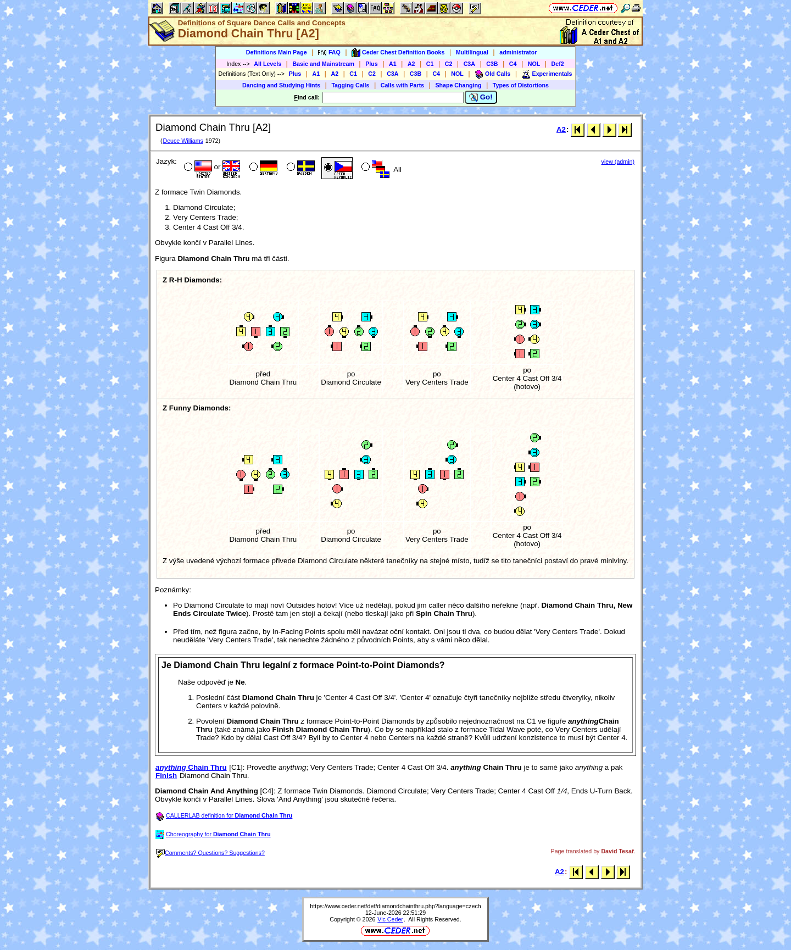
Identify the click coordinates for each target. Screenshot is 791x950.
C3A (469, 63)
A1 (393, 63)
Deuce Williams (183, 140)
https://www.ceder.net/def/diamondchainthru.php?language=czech (395, 906)
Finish (166, 775)
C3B (492, 63)
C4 (513, 63)
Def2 (558, 63)
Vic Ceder (390, 919)
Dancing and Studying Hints (281, 85)
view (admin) (617, 161)
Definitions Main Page (276, 52)
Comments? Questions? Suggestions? (210, 852)
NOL (534, 63)
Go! (481, 97)
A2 (411, 63)
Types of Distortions (521, 85)
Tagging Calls (350, 85)
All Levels (267, 63)
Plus (371, 63)
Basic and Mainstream (323, 63)
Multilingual (472, 52)
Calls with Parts (402, 85)
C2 (449, 63)
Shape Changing (458, 85)
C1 (430, 63)
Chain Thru (191, 767)
